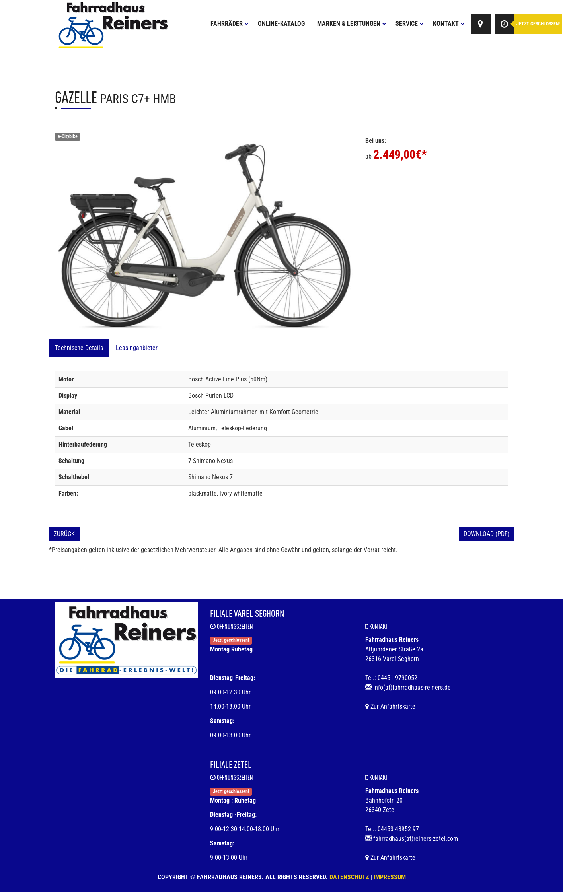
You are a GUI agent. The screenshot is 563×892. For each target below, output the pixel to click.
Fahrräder (229, 23)
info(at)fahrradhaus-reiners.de (412, 687)
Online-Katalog (281, 23)
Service (409, 23)
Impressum (390, 877)
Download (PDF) (487, 534)
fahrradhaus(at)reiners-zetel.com (415, 838)
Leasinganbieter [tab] (137, 348)
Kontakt (449, 23)
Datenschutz (349, 877)
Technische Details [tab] (79, 348)
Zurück (64, 534)
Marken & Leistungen (351, 23)
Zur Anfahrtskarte (390, 706)
